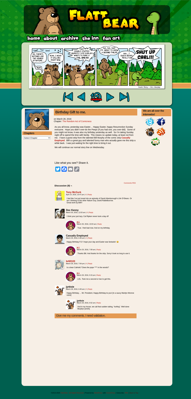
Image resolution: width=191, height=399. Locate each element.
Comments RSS (130, 183)
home (33, 38)
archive (69, 38)
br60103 (70, 261)
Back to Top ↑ (135, 393)
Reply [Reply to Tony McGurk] (90, 194)
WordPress (98, 393)
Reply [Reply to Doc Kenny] (91, 212)
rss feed (111, 38)
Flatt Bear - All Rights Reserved (72, 393)
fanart (90, 38)
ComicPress (110, 393)
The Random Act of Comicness (77, 121)
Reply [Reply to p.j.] (100, 224)
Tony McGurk (73, 192)
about (50, 38)
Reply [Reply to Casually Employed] (90, 238)
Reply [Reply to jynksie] (90, 289)
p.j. (78, 222)
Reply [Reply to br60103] (90, 263)
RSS (126, 393)
